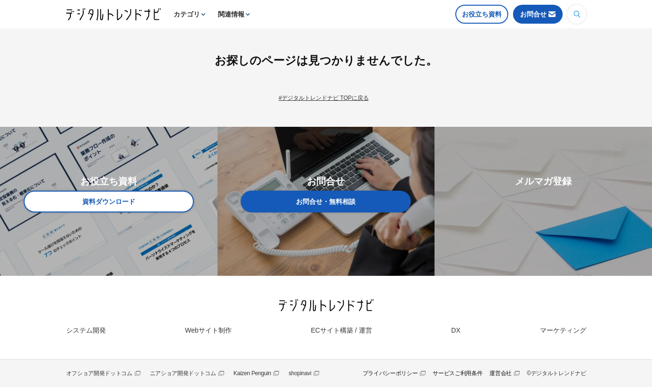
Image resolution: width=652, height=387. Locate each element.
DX (455, 330)
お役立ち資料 (482, 14)
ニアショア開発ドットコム (183, 373)
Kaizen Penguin (252, 373)
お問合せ (533, 14)
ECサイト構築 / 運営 (341, 330)
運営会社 (500, 373)
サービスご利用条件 (457, 373)
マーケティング (563, 330)
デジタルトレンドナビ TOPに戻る (325, 98)
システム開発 (86, 330)
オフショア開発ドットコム (99, 373)
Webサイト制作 (208, 330)
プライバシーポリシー (390, 373)
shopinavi (299, 373)
